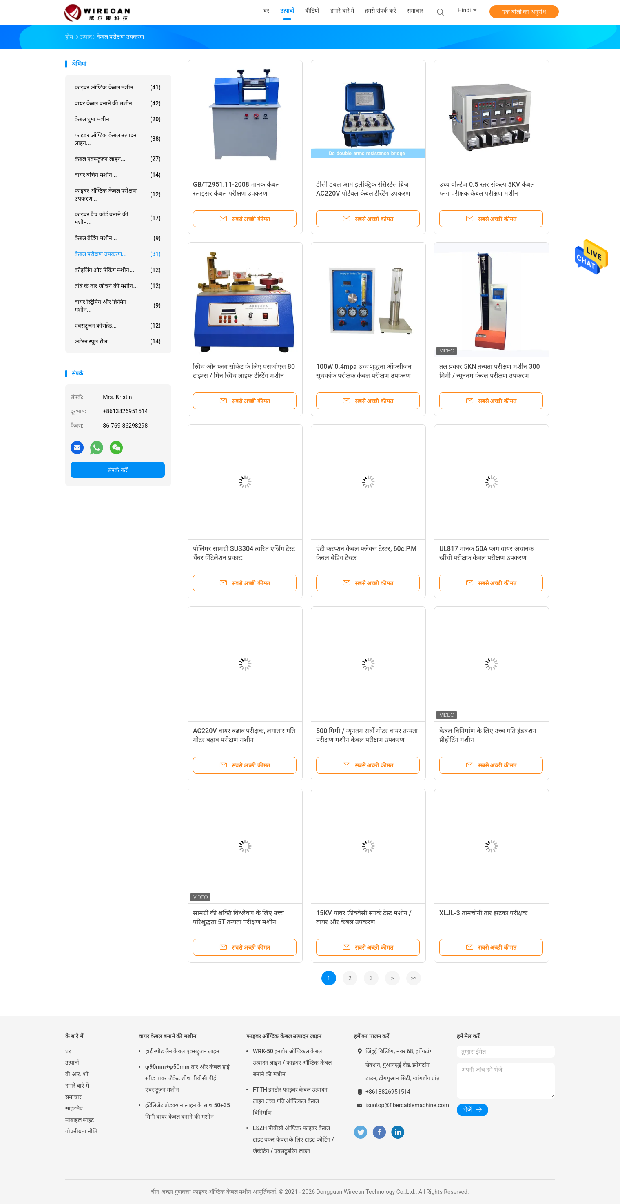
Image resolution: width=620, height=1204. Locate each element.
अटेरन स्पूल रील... (118, 341)
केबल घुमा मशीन (118, 119)
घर (68, 1051)
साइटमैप (74, 1108)
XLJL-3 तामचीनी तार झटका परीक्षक (483, 913)
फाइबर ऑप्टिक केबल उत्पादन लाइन (283, 1036)
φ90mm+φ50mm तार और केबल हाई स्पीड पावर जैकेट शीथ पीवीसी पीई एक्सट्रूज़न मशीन (187, 1078)
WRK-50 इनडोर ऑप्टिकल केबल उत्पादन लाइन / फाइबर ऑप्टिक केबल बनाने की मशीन (292, 1062)
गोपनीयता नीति (81, 1131)
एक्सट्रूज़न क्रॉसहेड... (118, 325)
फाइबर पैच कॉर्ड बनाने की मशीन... (118, 218)
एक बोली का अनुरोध (524, 12)
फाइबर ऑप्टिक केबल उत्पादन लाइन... (118, 139)
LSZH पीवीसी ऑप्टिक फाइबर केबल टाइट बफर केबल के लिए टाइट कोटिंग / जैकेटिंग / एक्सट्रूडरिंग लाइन (293, 1139)
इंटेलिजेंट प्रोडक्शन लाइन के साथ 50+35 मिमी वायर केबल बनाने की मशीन (187, 1111)
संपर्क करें (117, 470)
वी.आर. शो (77, 1074)
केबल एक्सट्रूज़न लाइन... (118, 159)
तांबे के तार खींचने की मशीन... (118, 286)
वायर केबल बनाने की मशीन (167, 1036)
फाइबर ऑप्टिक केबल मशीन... (118, 87)
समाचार (73, 1097)
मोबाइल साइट (79, 1120)
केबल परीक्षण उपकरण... (118, 254)
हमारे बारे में (77, 1085)
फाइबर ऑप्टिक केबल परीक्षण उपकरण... (118, 194)
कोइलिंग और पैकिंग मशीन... (118, 270)
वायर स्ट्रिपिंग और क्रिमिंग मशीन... (118, 306)
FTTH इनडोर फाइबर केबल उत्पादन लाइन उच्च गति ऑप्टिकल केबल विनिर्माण (290, 1101)
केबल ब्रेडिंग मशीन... (118, 238)
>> (414, 978)
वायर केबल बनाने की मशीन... (118, 103)
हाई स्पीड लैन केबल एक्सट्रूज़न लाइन (182, 1051)
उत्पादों (72, 1062)
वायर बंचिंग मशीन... (118, 175)
